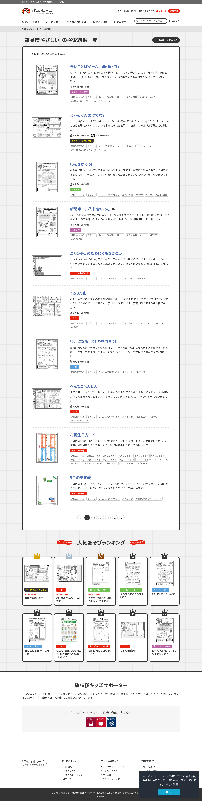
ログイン (161, 10)
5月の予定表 (80, 477)
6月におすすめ (158, 455)
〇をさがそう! (81, 164)
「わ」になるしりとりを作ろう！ (93, 341)
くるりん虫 (78, 293)
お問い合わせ (148, 766)
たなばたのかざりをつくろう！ (100, 652)
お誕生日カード (82, 434)
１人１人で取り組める (109, 194)
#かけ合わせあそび (148, 97)
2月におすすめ (93, 455)
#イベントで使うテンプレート (133, 463)
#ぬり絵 (139, 194)
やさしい (91, 97)
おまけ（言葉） (161, 589)
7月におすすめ (77, 459)
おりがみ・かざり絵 (99, 646)
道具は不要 (132, 97)
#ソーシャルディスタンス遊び (99, 100)
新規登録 (174, 10)
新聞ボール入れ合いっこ (90, 209)
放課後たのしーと (30, 28)
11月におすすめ (143, 459)
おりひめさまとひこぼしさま (68, 599)
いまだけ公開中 (101, 136)
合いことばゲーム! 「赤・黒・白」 (94, 66)
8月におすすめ (93, 459)
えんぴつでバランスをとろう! (132, 595)
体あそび (75, 229)
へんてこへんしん (84, 386)
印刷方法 (107, 774)
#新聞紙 (153, 235)
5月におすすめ (77, 97)
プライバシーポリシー (74, 774)
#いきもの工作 (142, 323)
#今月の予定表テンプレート (149, 498)
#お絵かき (140, 278)
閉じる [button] (169, 792)
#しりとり (140, 371)
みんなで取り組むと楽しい (111, 97)
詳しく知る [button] (172, 784)
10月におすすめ (126, 459)
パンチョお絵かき (79, 273)
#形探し (149, 194)
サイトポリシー (71, 770)
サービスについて (127, 10)
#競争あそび (76, 238)
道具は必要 (132, 235)
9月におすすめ (109, 459)
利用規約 (67, 766)
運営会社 (67, 778)
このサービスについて (114, 766)
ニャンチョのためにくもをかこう (96, 253)
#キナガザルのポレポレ (81, 149)
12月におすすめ (161, 459)
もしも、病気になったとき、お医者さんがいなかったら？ (68, 654)
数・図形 (75, 189)
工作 (75, 318)
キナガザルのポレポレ (81, 140)
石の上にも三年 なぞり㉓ (36, 652)
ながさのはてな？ (33, 598)
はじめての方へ (146, 10)
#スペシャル (100, 149)
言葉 (75, 366)
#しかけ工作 (157, 323)
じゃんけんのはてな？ (87, 115)
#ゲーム (143, 235)
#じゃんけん (145, 146)
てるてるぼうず (128, 650)
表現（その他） (78, 450)
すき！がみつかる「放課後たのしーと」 (37, 11)
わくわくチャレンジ (131, 589)
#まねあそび (76, 100)
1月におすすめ (77, 455)
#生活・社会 (161, 194)
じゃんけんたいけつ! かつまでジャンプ (164, 652)
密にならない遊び (79, 91)
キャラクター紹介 (111, 778)
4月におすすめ (126, 455)
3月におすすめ (109, 455)
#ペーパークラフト (79, 420)
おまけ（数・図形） (99, 589)
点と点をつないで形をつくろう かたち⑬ (100, 599)
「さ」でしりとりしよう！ (163, 594)
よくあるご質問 (149, 770)
